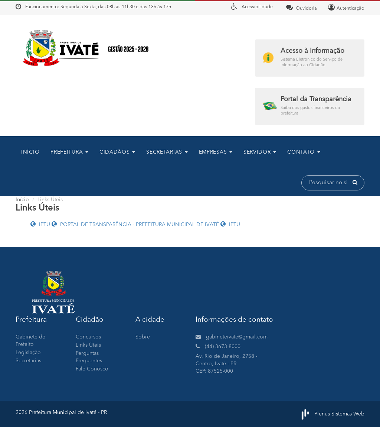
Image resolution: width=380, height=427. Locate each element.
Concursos (88, 337)
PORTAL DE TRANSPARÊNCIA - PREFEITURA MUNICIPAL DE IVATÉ (136, 224)
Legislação (28, 352)
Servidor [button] (259, 152)
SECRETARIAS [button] (166, 152)
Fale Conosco (92, 369)
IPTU (41, 224)
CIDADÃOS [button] (117, 152)
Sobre (142, 337)
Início (30, 152)
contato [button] (303, 152)
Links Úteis (88, 345)
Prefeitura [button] (69, 152)
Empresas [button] (215, 152)
